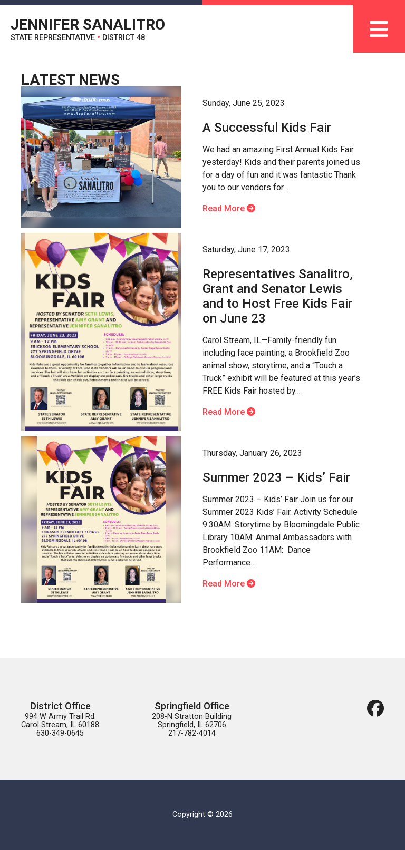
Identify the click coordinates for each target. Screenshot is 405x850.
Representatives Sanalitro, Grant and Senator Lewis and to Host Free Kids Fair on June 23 (277, 296)
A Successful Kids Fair (266, 127)
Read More (228, 208)
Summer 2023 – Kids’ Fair (276, 477)
